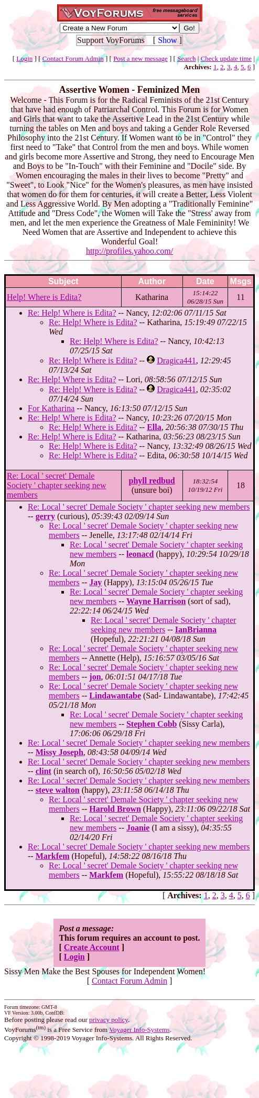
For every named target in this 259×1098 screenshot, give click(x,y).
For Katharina (51, 408)
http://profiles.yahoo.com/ (129, 250)
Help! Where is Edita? (44, 297)
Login (24, 58)
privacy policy (108, 1020)
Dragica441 (176, 360)
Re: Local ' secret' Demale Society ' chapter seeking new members (56, 485)
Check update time (226, 58)
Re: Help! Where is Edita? (72, 312)
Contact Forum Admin (73, 58)
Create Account (92, 947)
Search (186, 58)
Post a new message (140, 58)
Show (167, 40)
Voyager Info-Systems (139, 1030)
